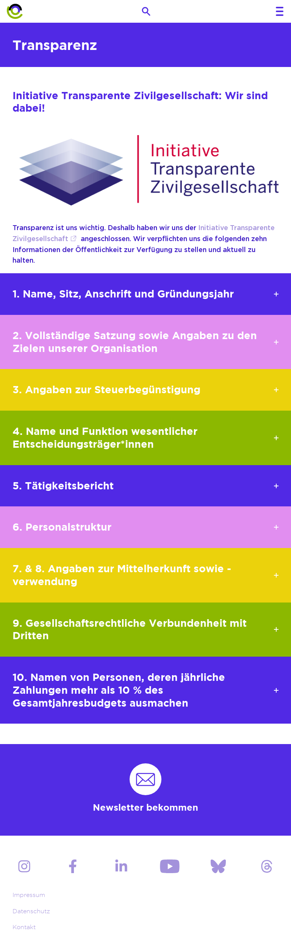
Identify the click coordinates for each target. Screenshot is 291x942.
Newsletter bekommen (145, 807)
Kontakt (24, 927)
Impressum (29, 895)
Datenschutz (31, 911)
